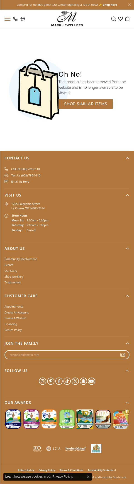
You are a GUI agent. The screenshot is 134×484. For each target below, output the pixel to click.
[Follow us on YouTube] (91, 381)
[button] (67, 158)
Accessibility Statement (102, 470)
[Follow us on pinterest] (50, 381)
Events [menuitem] (9, 265)
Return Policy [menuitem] (13, 330)
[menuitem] (67, 169)
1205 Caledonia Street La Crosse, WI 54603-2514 (28, 206)
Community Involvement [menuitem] (21, 259)
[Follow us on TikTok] (67, 381)
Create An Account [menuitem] (17, 312)
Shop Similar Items (85, 104)
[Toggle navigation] (6, 19)
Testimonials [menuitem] (13, 283)
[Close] (129, 5)
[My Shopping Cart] (127, 18)
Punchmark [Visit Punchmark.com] (119, 477)
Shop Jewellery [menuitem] (14, 277)
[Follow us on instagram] (42, 381)
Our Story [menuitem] (11, 271)
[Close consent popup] (88, 476)
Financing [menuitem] (11, 324)
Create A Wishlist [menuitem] (15, 318)
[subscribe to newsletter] (123, 355)
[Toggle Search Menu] (113, 18)
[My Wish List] (120, 18)
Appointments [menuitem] (14, 307)
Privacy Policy (62, 476)
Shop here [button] (110, 4)
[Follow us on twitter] (75, 381)
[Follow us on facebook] (59, 381)
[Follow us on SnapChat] (83, 381)
